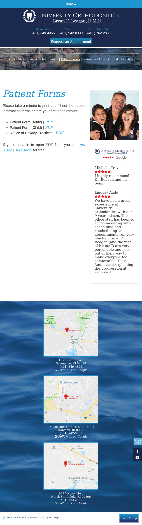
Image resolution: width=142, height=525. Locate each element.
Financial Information (43, 59)
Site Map (54, 518)
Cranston (71, 29)
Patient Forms (70, 59)
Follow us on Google (71, 370)
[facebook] (137, 451)
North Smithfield (98, 29)
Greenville (43, 29)
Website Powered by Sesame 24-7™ (24, 517)
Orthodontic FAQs (120, 59)
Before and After (94, 59)
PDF (49, 122)
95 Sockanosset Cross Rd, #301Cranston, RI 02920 (71, 428)
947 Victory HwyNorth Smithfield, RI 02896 (71, 495)
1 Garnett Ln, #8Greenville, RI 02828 (71, 362)
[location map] (70, 333)
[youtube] (137, 457)
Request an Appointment (71, 41)
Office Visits (17, 59)
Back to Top (129, 518)
